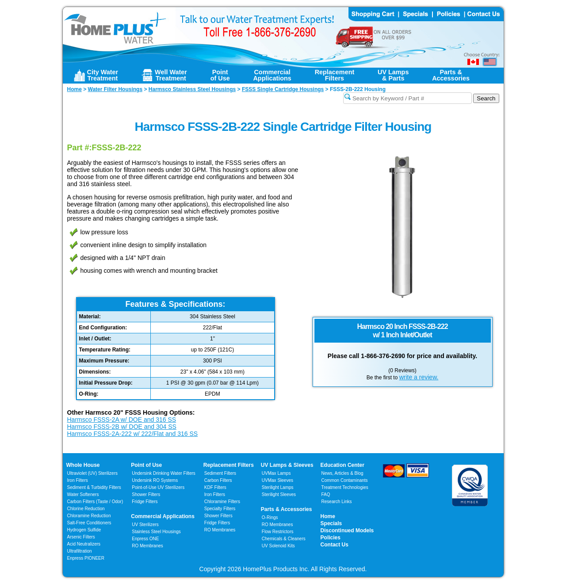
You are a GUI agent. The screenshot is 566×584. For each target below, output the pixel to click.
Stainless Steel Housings (156, 531)
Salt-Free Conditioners (89, 522)
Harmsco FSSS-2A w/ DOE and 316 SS (121, 419)
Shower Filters (146, 494)
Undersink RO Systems (155, 480)
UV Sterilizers (145, 524)
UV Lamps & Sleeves (287, 465)
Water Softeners (83, 494)
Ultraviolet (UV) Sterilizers (92, 473)
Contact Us (334, 545)
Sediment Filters (220, 473)
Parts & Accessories (286, 509)
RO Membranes (147, 545)
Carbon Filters (95, 501)
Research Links (336, 501)
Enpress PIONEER (85, 558)
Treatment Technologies (344, 487)
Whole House (83, 465)
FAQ (325, 494)
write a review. (419, 377)
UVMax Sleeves (277, 480)
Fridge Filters (144, 501)
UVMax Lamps (276, 473)
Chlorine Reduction (86, 508)
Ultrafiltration (79, 551)
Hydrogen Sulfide (84, 529)
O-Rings (270, 517)
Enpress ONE (145, 538)
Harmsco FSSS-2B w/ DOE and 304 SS (121, 426)
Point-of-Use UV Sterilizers (158, 487)
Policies (330, 537)
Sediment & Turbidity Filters (94, 487)
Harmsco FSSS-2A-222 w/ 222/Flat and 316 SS (132, 433)
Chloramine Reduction (89, 515)
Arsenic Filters (81, 536)
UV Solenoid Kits (278, 545)
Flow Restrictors (278, 531)
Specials (331, 523)
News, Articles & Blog (342, 473)
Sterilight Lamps (278, 487)
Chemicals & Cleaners (284, 538)
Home (328, 516)
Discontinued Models (347, 530)
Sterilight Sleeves (279, 494)
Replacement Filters (228, 465)
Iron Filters (77, 480)
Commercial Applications (163, 516)
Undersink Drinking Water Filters (163, 473)
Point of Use (146, 465)
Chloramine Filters (222, 501)
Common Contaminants (344, 480)
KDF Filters (215, 487)
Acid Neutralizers (84, 544)
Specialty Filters (220, 508)
